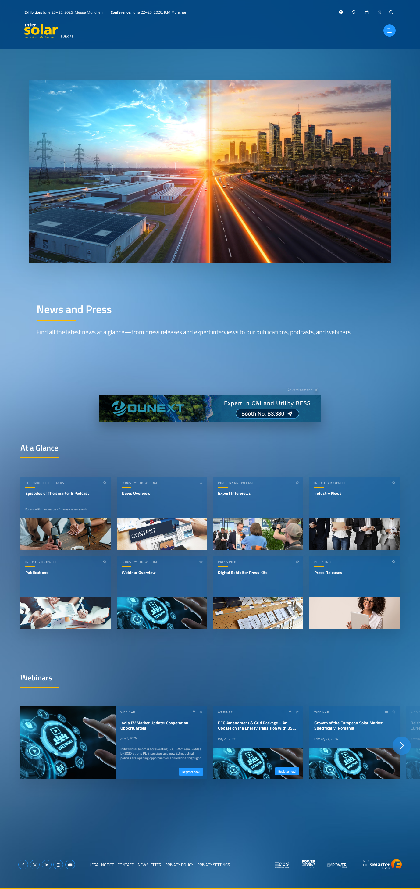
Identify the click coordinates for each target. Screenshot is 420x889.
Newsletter (149, 865)
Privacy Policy (179, 865)
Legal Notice (102, 865)
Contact (126, 865)
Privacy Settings (213, 865)
